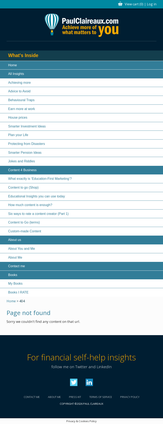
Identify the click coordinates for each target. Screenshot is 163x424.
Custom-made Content (24, 231)
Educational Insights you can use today (36, 196)
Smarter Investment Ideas (27, 126)
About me (54, 397)
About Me (15, 257)
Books (12, 275)
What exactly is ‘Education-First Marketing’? (40, 178)
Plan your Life (18, 135)
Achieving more (19, 82)
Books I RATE (18, 292)
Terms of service (100, 397)
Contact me (16, 266)
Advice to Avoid (19, 91)
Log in (151, 4)
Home (12, 65)
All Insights (16, 74)
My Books (15, 283)
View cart (134, 4)
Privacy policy (129, 397)
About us (14, 240)
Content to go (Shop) (23, 187)
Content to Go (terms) (24, 222)
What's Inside (23, 55)
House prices (17, 117)
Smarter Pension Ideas (25, 152)
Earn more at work (21, 109)
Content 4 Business (22, 170)
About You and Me (21, 248)
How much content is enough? (30, 205)
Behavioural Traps (21, 100)
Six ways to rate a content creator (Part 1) (38, 213)
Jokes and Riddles (21, 161)
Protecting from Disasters (26, 144)
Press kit (75, 397)
